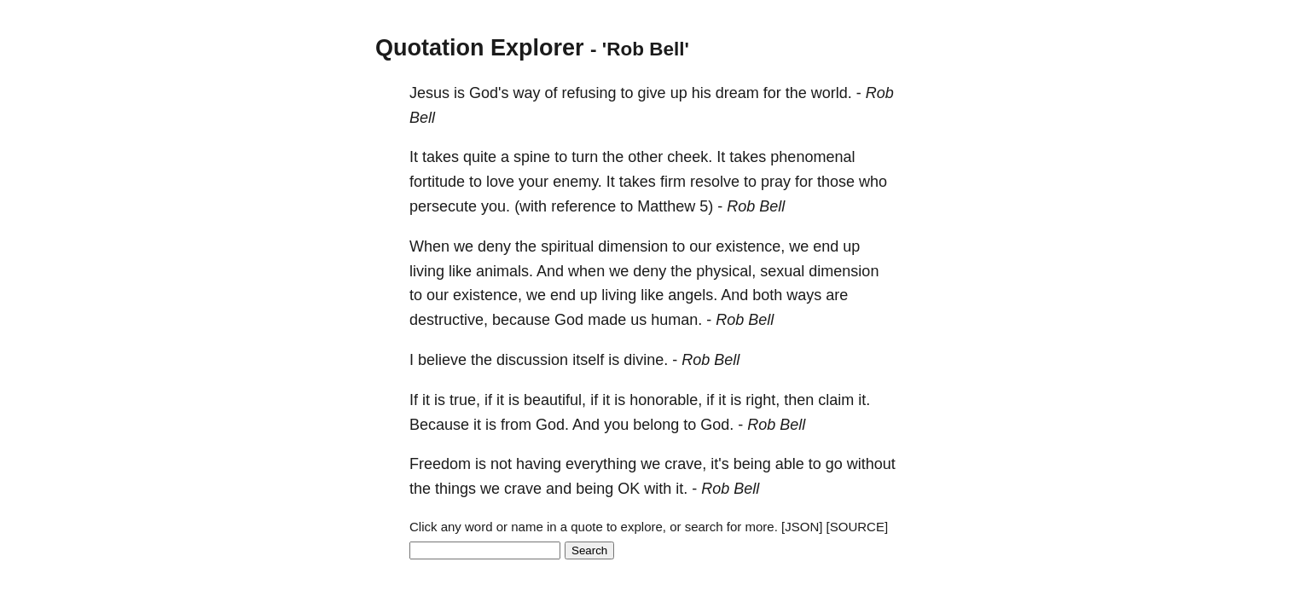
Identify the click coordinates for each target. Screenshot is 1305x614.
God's (488, 92)
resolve (715, 181)
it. (864, 399)
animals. (504, 271)
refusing (589, 92)
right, (762, 399)
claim (836, 399)
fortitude (437, 181)
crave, (685, 463)
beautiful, (555, 399)
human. (676, 319)
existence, (750, 246)
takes (440, 156)
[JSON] (801, 526)
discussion (532, 359)
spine (531, 156)
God (568, 319)
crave (523, 488)
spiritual (567, 246)
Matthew (666, 206)
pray (776, 181)
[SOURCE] (857, 526)
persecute (443, 206)
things (455, 488)
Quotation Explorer (479, 48)
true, (465, 399)
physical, (726, 271)
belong (656, 424)
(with (530, 206)
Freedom (440, 463)
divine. (646, 359)
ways (803, 295)
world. (831, 92)
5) (706, 206)
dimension (633, 246)
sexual (782, 271)
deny (494, 246)
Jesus (429, 92)
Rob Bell (756, 206)
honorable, (665, 399)
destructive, (448, 319)
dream (737, 92)
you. (495, 206)
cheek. (689, 156)
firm (673, 181)
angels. (692, 295)
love (500, 181)
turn (584, 156)
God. (552, 424)
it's (719, 463)
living (426, 271)
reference (583, 206)
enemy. (577, 181)
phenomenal (812, 156)
